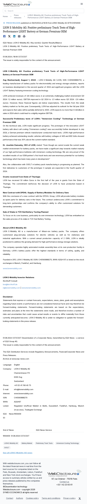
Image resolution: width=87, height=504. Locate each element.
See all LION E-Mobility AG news (17, 453)
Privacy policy (69, 498)
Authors (19, 498)
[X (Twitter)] (79, 498)
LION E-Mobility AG (11, 443)
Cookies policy (32, 498)
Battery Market (27, 443)
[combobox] (43, 11)
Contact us (64, 482)
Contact (9, 498)
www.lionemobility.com (12, 268)
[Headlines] (17, 4)
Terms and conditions (51, 498)
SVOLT (6, 447)
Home (5, 16)
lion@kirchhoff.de (10, 284)
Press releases (17, 16)
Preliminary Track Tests (44, 443)
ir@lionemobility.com (11, 288)
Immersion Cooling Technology (67, 443)
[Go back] (11, 23)
